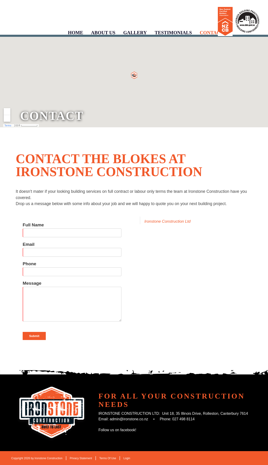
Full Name (33, 224)
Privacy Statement (81, 458)
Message (32, 283)
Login (127, 458)
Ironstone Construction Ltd (168, 221)
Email (28, 244)
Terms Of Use (108, 458)
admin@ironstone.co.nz (129, 419)
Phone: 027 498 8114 (178, 419)
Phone (29, 263)
